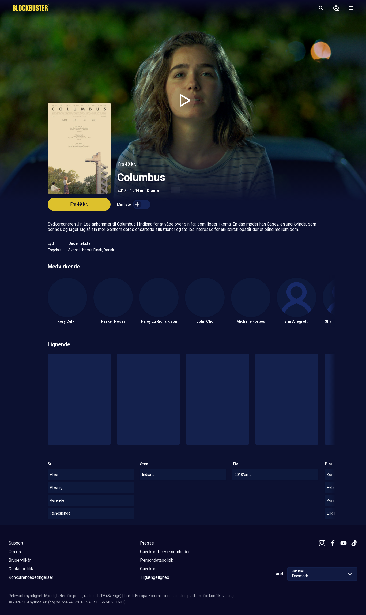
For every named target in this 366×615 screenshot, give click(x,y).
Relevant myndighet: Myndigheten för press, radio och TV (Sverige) (65, 596)
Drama (153, 190)
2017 (122, 190)
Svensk (74, 250)
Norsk (87, 250)
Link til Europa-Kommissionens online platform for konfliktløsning (179, 596)
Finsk (97, 250)
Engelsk (54, 250)
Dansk (109, 250)
